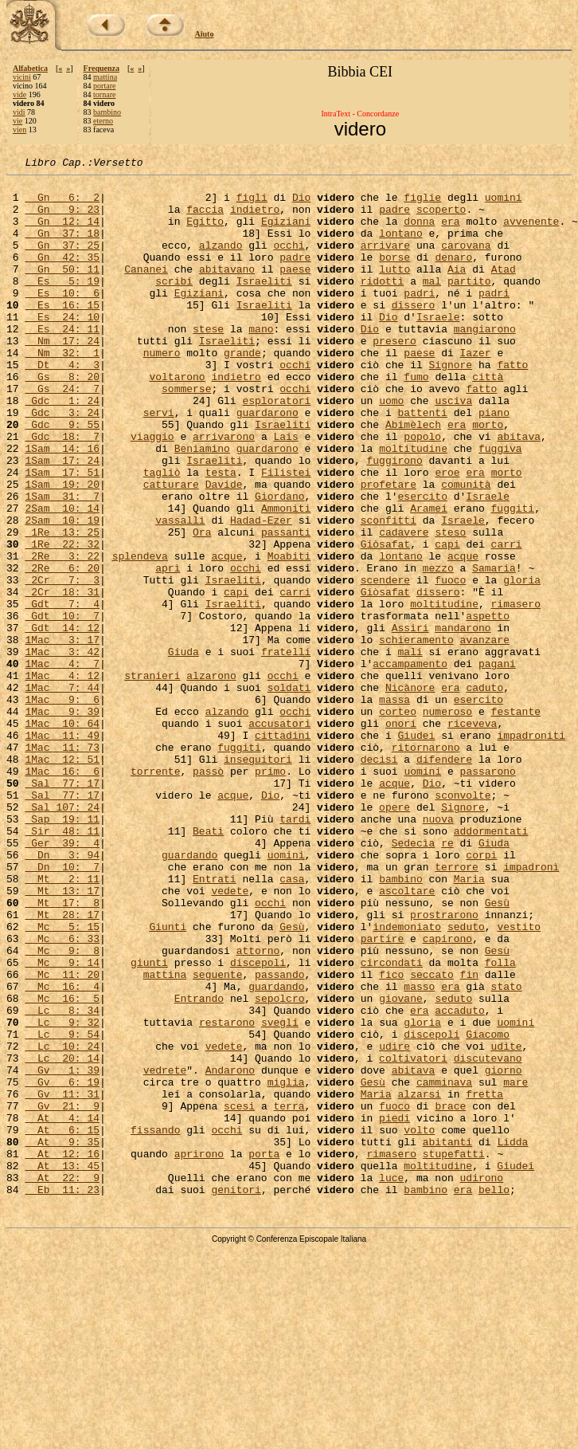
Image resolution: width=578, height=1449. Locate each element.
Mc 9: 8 (62, 1108)
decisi (379, 878)
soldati (289, 792)
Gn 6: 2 (62, 204)
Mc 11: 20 (62, 1136)
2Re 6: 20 (62, 649)
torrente (155, 893)
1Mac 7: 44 (62, 792)
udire (394, 1222)
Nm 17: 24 (62, 376)
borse (394, 276)
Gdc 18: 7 (62, 491)
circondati (392, 1122)
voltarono (177, 419)
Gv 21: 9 (62, 1294)
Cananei (146, 290)
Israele (438, 347)
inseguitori (258, 878)
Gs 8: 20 (62, 419)
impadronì (531, 1007)
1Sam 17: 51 (62, 534)
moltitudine (413, 505)
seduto (466, 1079)
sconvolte (462, 921)
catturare (171, 548)
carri (506, 620)
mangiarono (485, 362)
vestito (519, 1079)
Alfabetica (30, 68)
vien (19, 129)
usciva (453, 448)
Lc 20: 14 (62, 1237)
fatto (512, 405)
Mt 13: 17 (62, 1036)
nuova (438, 950)
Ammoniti (285, 577)
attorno (258, 1108)
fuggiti (512, 577)
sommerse (186, 433)
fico (391, 1136)
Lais (285, 491)
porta (263, 1352)
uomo (391, 448)
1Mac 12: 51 (62, 878)
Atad (503, 290)
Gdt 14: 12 (62, 720)
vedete (229, 1036)
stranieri (152, 778)
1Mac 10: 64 (62, 835)
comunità (465, 548)
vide (19, 94)
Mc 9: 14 (62, 1122)
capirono (447, 1093)
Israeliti (264, 304)
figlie (422, 204)
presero (394, 376)
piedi (394, 1309)
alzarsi (419, 1280)
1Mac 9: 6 (62, 806)
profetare (388, 548)
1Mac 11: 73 (62, 864)
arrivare (385, 261)
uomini (503, 204)
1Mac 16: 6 (62, 893)
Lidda (512, 1337)
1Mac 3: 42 (62, 749)
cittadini (282, 849)
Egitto (205, 233)
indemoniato (407, 1079)
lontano (401, 247)
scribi (174, 304)
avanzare (484, 735)
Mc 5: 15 (62, 1079)
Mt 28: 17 (62, 1065)
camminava (444, 1266)
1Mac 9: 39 (62, 821)
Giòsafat (385, 620)
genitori (235, 1395)
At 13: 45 (62, 1366)
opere (394, 936)
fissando (155, 1323)
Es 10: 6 (62, 319)
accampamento (410, 763)
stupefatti (454, 1352)
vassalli (180, 591)
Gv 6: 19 (62, 1266)
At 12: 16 (62, 1352)
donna (419, 233)
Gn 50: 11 (62, 290)
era (450, 233)
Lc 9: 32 (62, 1194)
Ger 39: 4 (62, 979)
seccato (432, 1136)
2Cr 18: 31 (62, 677)
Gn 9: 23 (62, 218)
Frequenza (101, 68)
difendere (444, 878)
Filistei (285, 534)
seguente (217, 1136)
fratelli (285, 749)
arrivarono (224, 491)
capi (447, 620)
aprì (167, 649)
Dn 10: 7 (62, 1007)
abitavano (227, 290)
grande (242, 390)
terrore (456, 1007)
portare (104, 85)
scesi (239, 1294)
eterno (103, 120)
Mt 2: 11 (62, 1022)
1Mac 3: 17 (62, 735)
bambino (107, 112)
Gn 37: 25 (62, 261)
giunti (149, 1122)
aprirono (199, 1352)
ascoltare (407, 1036)
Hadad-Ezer (261, 591)
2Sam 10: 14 (62, 577)
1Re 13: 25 (62, 606)
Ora (202, 606)
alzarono (211, 778)
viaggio (152, 491)
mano (260, 362)
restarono (227, 1194)
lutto (394, 290)
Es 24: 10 (62, 347)
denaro (453, 276)
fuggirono (394, 519)
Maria (469, 1022)
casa (291, 1022)
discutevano (488, 1237)
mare (515, 1266)
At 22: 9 (62, 1380)
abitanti (447, 1337)
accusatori (279, 835)
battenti (422, 462)
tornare (104, 94)
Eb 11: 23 (62, 1395)
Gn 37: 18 (62, 247)
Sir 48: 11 (62, 964)
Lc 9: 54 (62, 1208)
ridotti (382, 304)
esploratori (276, 448)
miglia (286, 1266)
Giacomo (488, 1208)
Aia (456, 290)
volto (419, 1323)
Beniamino (202, 505)
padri (419, 319)
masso (419, 1151)
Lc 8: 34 (62, 1179)
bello (494, 1395)
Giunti (167, 1079)
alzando (221, 261)
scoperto (441, 218)
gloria (522, 663)
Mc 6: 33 (62, 1093)
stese (208, 362)
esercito (422, 563)
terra (288, 1294)
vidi (19, 112)
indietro (254, 218)
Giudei (416, 849)
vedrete (165, 1251)
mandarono (462, 720)
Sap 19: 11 (62, 950)
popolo (422, 491)
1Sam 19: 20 (62, 548)
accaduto (459, 1179)
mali (410, 749)
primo (270, 893)
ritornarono (426, 864)
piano (494, 462)
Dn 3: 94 (62, 993)
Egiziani (285, 233)
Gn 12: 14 (62, 233)
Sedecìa (413, 979)
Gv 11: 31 (62, 1280)
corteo (397, 821)
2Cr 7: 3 (62, 663)
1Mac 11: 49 (62, 849)
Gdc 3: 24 (62, 462)
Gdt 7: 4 (62, 692)
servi (158, 462)
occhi (288, 261)
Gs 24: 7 (62, 433)
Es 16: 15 (62, 333)
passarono (488, 893)
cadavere (403, 606)
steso (450, 606)
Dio (301, 204)
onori (400, 835)
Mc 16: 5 (62, 1165)
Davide (224, 548)
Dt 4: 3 (62, 405)
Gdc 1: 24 (62, 448)
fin (469, 1136)
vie (17, 120)
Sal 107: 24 (62, 936)
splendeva (140, 634)
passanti (285, 606)
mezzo (438, 649)
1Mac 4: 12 (62, 778)
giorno (503, 1251)
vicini (22, 77)
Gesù (497, 1050)
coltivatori (413, 1237)
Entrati (214, 1022)
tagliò (162, 534)
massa (394, 806)
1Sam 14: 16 (62, 505)
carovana (465, 261)
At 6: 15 (62, 1323)
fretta (484, 1280)
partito (469, 304)
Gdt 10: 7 (62, 706)
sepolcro (279, 1165)
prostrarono (444, 1065)
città (487, 419)
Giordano (279, 563)
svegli (280, 1194)
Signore (450, 405)
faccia (205, 218)
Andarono (230, 1251)
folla (500, 1122)
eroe (447, 534)
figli (252, 204)
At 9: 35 (62, 1337)
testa (220, 534)
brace (450, 1294)
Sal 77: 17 (62, 907)
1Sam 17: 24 (62, 519)
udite (505, 1222)
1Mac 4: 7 (62, 763)
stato (506, 1151)
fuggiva (500, 505)
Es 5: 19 (62, 304)
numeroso (447, 821)
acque (226, 634)
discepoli (258, 1122)
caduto (484, 792)
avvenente (531, 233)
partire (382, 1093)
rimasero (515, 692)
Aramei (428, 577)
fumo (416, 419)
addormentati (491, 964)
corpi (481, 993)
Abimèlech (413, 476)
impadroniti (531, 849)
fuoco (450, 663)
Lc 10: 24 (62, 1222)
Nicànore (410, 792)
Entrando (199, 1165)
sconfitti (388, 591)
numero (162, 390)
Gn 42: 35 (62, 276)
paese (294, 290)
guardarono (267, 462)
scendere (385, 663)
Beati (208, 964)
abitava (519, 491)
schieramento (416, 735)
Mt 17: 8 (62, 1050)
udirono (481, 1380)
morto (487, 476)
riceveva (472, 835)
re (447, 979)
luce (391, 1380)
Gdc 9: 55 (62, 476)
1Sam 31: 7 (62, 563)
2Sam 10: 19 (62, 591)
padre (394, 218)
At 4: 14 (62, 1309)
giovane (401, 1165)
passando (279, 1136)
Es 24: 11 (62, 362)
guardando (189, 993)
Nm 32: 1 (62, 390)
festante (516, 821)
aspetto (488, 706)
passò (208, 893)
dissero (413, 333)
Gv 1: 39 (62, 1251)
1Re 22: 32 (62, 620)
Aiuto (204, 33)
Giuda (183, 749)
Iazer (475, 390)
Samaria (494, 649)
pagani (497, 763)
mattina (105, 77)
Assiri (410, 720)
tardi (294, 950)
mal (432, 304)
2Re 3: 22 (62, 634)
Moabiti (289, 634)
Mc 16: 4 (62, 1151)
